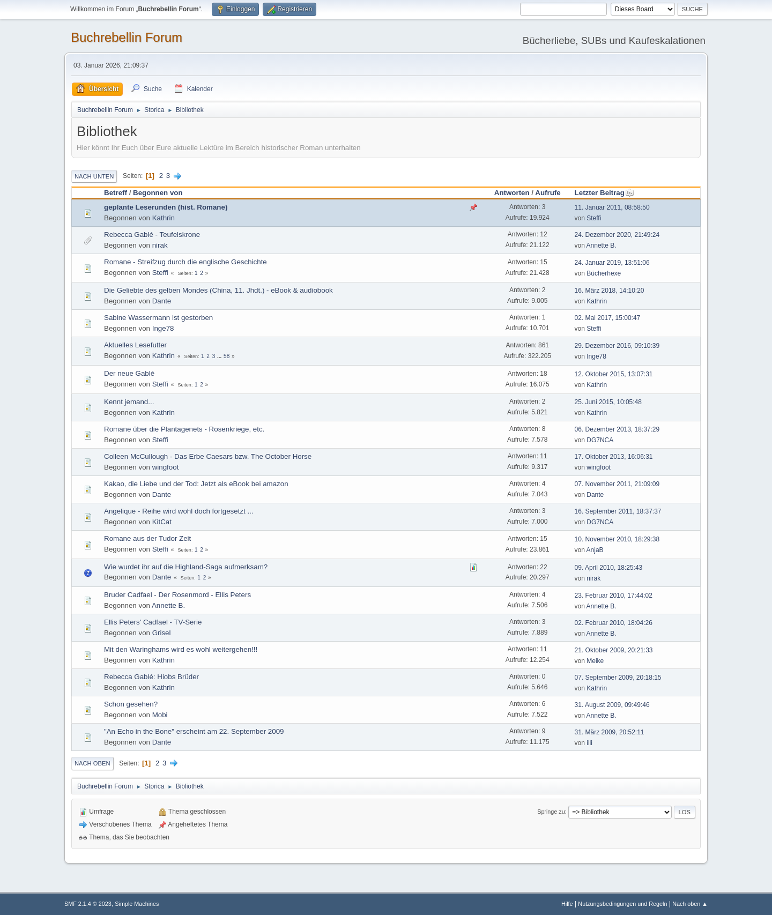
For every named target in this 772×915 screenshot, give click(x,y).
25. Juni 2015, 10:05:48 (608, 402)
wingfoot (165, 467)
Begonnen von (158, 193)
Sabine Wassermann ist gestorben (158, 318)
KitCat (162, 522)
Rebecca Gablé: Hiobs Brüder (151, 677)
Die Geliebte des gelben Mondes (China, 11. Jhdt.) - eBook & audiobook (218, 290)
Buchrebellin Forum (126, 37)
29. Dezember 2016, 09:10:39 (617, 345)
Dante (162, 301)
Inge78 (163, 328)
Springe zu (551, 811)
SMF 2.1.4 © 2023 (88, 904)
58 (226, 356)
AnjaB (595, 550)
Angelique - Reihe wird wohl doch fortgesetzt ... (179, 511)
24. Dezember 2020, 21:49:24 (617, 235)
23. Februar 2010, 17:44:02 (613, 595)
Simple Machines (137, 904)
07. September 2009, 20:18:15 (618, 677)
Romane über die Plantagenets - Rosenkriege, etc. (184, 429)
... (220, 356)
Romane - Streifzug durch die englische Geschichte (185, 262)
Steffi (594, 218)
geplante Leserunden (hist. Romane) (165, 207)
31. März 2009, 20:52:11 (609, 732)
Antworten (512, 193)
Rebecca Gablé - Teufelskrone (152, 234)
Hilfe (567, 904)
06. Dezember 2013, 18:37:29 (617, 429)
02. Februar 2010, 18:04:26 (613, 623)
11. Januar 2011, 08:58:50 (612, 207)
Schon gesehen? (131, 704)
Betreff (115, 193)
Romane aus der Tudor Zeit (147, 538)
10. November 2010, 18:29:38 (617, 539)
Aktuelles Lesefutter (135, 345)
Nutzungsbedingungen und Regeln (622, 904)
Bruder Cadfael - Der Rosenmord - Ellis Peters (177, 595)
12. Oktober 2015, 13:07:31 (614, 374)
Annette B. (602, 245)
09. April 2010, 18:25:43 (609, 567)
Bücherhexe (604, 273)
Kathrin (163, 218)
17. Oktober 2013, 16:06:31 (614, 456)
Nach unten (94, 176)
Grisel (161, 633)
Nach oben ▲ (690, 904)
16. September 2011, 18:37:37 (618, 511)
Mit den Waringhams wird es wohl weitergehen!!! (180, 649)
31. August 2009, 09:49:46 (612, 705)
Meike (595, 661)
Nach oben (92, 763)
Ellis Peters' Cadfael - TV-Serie (153, 622)
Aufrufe (547, 193)
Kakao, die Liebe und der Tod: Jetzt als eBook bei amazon (196, 484)
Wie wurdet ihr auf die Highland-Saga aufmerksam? (186, 567)
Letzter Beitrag (604, 193)
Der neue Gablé (129, 373)
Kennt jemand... (129, 402)
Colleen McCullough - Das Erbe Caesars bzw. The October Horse (207, 456)
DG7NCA (600, 440)
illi (589, 743)
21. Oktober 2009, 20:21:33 (614, 650)
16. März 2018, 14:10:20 (609, 290)
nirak (160, 245)
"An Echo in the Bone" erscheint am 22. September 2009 (194, 731)
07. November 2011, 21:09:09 (617, 484)
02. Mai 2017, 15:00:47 (608, 318)
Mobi (160, 715)
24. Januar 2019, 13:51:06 (612, 262)
